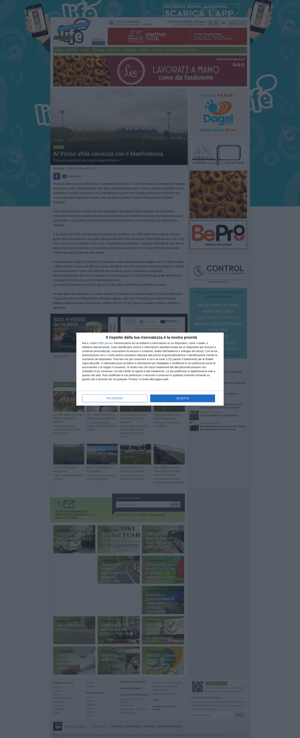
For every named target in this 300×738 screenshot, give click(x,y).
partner (108, 343)
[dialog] (150, 369)
